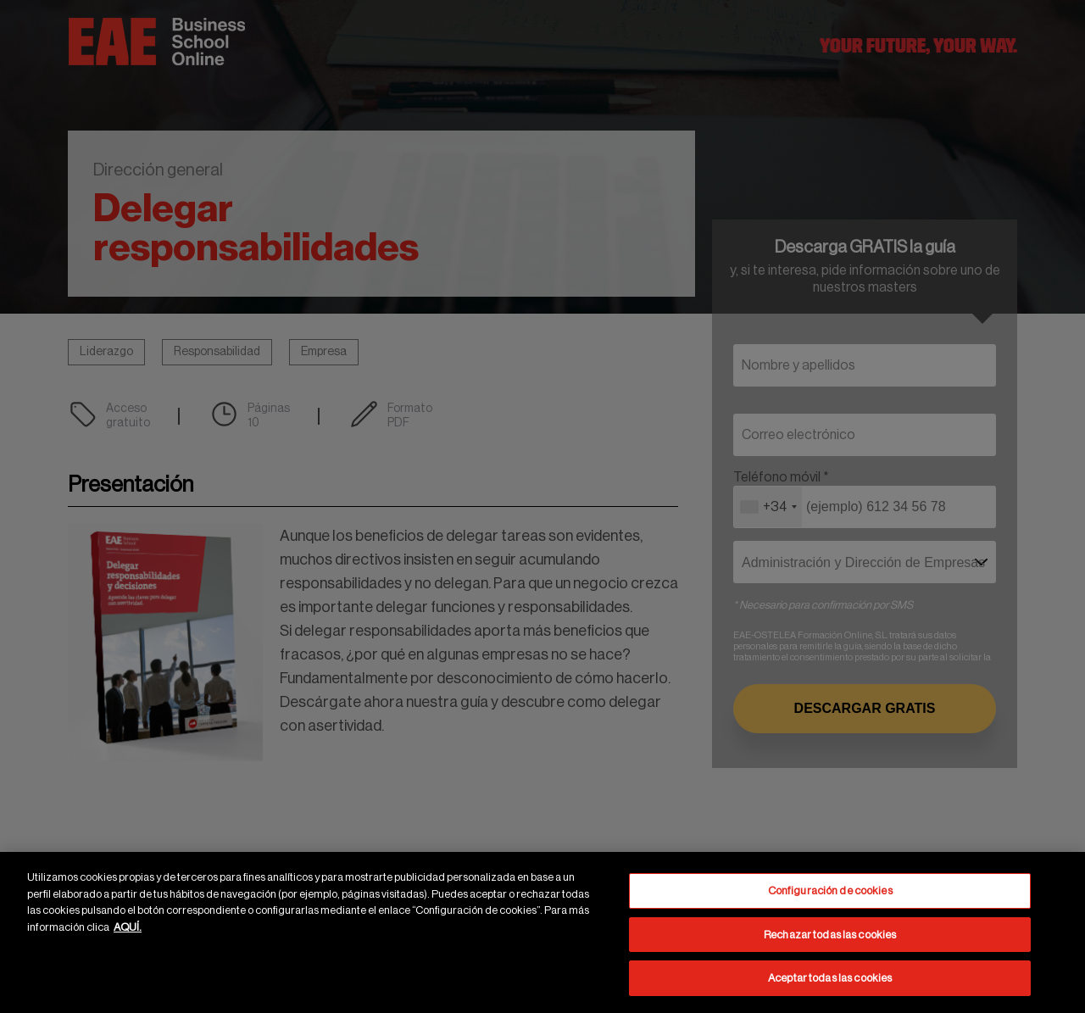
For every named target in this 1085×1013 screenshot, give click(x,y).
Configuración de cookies (830, 890)
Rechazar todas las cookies (830, 934)
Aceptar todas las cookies (830, 977)
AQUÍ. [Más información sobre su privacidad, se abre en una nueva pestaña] (128, 926)
